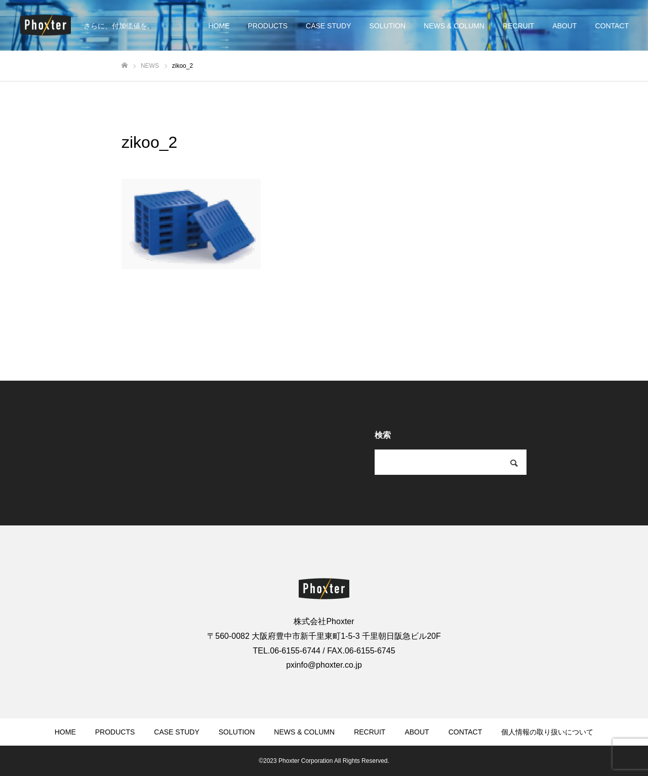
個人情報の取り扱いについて (547, 732)
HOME (219, 26)
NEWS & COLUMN (454, 26)
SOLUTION (388, 26)
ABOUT (564, 26)
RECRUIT (518, 26)
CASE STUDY (328, 26)
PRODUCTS (268, 26)
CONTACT (612, 26)
